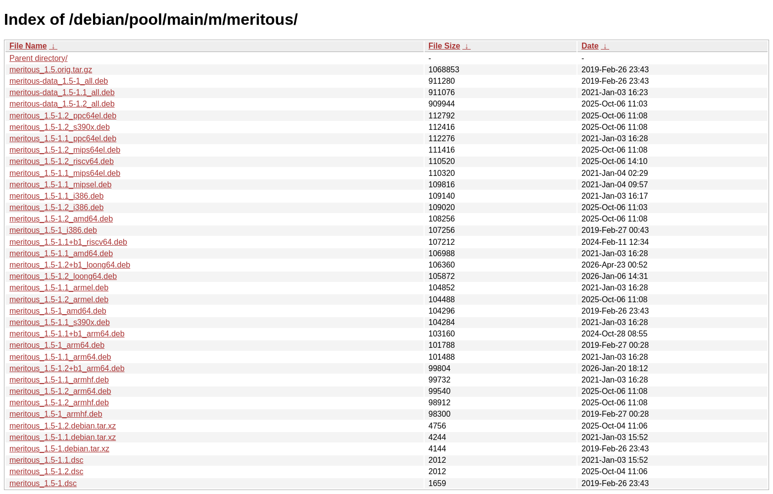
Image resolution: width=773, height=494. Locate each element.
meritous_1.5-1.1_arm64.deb (60, 357)
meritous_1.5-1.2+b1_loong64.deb (69, 265)
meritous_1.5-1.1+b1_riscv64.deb (68, 242)
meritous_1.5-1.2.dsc (46, 471)
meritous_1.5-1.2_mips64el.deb (64, 150)
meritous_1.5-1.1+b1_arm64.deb (67, 333)
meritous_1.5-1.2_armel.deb (58, 299)
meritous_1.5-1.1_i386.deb (56, 196)
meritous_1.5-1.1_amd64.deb (61, 253)
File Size (444, 46)
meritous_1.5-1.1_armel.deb (58, 287)
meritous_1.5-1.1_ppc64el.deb (62, 138)
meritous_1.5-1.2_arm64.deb (60, 391)
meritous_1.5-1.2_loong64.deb (63, 276)
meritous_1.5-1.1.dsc (46, 460)
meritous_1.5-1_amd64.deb (57, 311)
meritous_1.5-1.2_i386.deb (56, 207)
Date (590, 46)
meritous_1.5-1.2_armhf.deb (59, 402)
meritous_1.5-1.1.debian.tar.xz (62, 437)
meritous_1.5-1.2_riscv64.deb (61, 161)
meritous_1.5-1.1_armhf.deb (59, 380)
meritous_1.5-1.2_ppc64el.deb (62, 115)
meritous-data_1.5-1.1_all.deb (62, 92)
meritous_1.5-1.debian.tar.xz (59, 448)
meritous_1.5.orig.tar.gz (50, 69)
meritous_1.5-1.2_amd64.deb (61, 219)
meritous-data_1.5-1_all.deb (58, 81)
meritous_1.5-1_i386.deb (53, 230)
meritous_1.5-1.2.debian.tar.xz (62, 426)
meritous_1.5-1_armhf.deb (55, 414)
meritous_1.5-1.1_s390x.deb (59, 322)
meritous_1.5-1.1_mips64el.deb (64, 173)
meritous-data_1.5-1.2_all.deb (62, 104)
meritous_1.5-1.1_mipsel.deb (60, 184)
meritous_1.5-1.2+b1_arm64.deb (67, 368)
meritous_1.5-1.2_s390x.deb (59, 127)
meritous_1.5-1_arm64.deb (56, 345)
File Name (28, 46)
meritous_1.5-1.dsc (43, 483)
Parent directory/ (38, 58)
